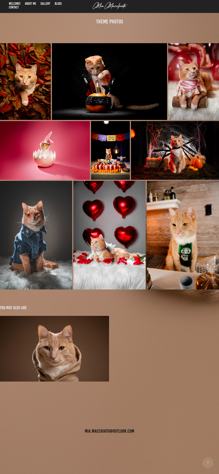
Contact (14, 7)
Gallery (45, 4)
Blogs (58, 4)
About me (30, 4)
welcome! (14, 4)
